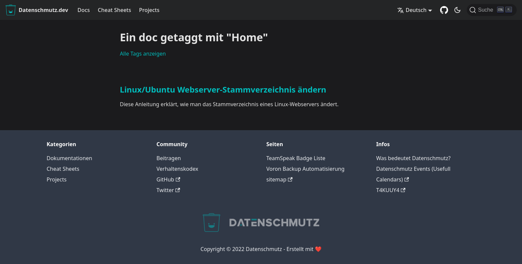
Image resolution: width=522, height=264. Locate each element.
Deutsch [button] (411, 10)
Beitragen (168, 158)
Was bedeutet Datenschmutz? (413, 158)
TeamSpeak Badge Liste (295, 158)
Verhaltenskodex (177, 168)
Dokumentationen (69, 158)
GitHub (168, 179)
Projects (149, 10)
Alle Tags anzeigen (143, 53)
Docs (84, 10)
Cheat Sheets (114, 10)
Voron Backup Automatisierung (305, 168)
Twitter (168, 190)
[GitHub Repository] (444, 10)
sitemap (279, 179)
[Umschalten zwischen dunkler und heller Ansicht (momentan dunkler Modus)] (457, 10)
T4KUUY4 (390, 190)
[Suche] (492, 10)
